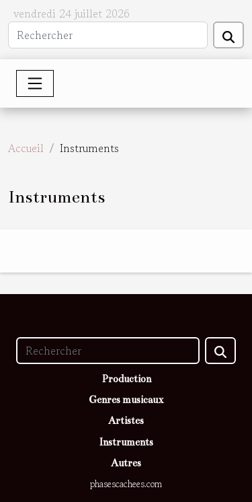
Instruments (126, 442)
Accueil (26, 148)
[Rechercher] (108, 35)
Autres (126, 463)
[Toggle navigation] (35, 83)
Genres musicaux (126, 400)
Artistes (126, 421)
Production (126, 379)
